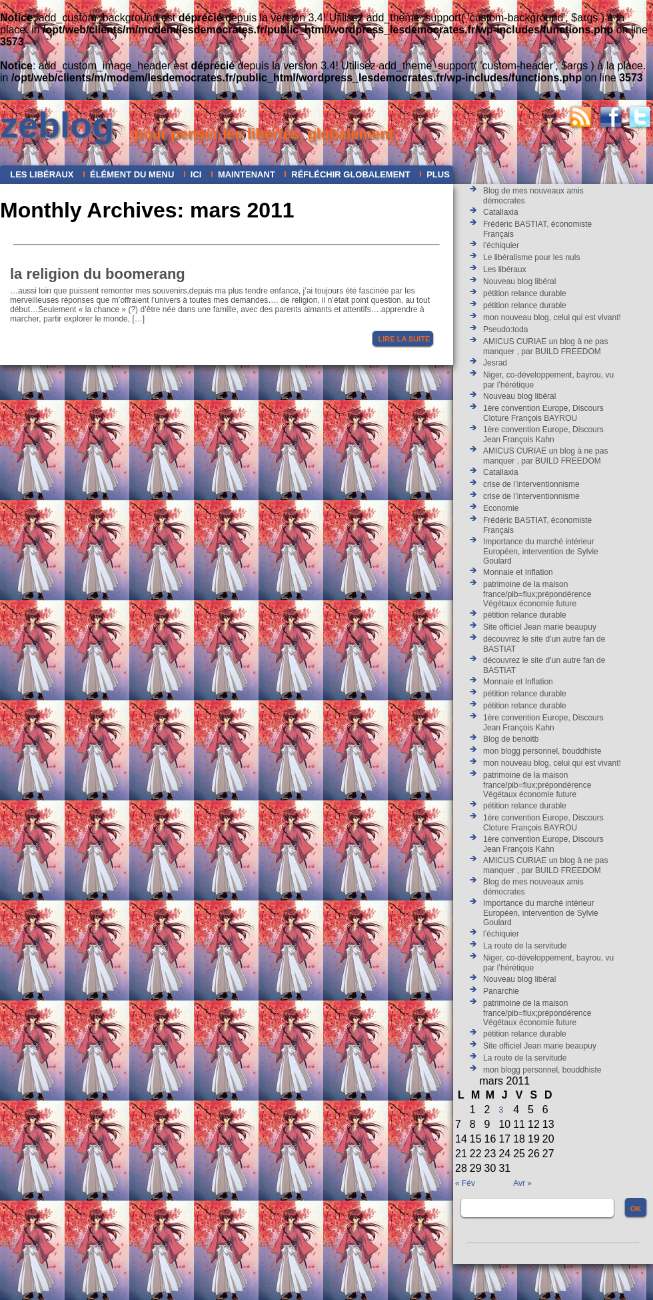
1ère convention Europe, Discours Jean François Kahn (543, 434)
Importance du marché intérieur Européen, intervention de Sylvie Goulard (540, 551)
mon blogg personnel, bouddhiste (542, 751)
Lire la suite (404, 339)
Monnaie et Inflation (518, 572)
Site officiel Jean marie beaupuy (539, 627)
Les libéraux (41, 174)
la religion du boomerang (97, 273)
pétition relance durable (524, 293)
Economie (500, 508)
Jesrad (495, 363)
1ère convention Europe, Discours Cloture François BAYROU (543, 413)
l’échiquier (501, 245)
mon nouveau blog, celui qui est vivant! (552, 317)
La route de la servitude (524, 945)
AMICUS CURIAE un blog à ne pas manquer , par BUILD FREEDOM (545, 346)
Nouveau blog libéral (519, 281)
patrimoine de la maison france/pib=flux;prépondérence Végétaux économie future (537, 594)
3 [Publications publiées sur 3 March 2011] (500, 1110)
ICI (196, 174)
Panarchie (501, 991)
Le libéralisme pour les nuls (531, 257)
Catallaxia (500, 212)
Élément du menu (132, 174)
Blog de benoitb (510, 739)
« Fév (465, 1183)
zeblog (57, 125)
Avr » (522, 1183)
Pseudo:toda (505, 329)
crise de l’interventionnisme (531, 484)
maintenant (246, 174)
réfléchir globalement (350, 174)
